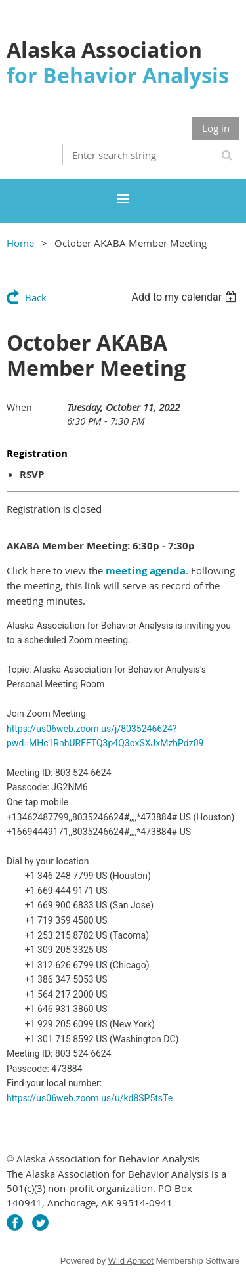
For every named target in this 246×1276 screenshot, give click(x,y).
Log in (216, 128)
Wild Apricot (131, 1260)
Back (36, 297)
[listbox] (185, 297)
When (19, 407)
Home (20, 242)
